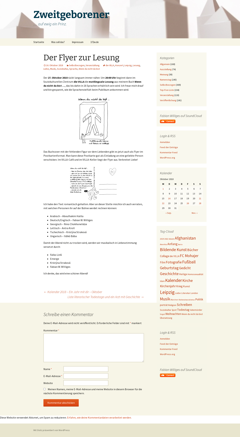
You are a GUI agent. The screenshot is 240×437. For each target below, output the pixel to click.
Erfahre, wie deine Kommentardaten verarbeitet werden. (99, 417)
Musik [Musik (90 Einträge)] (165, 299)
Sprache (73, 68)
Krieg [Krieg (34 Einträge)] (179, 286)
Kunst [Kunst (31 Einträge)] (186, 286)
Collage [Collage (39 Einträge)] (164, 256)
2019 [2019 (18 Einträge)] (162, 239)
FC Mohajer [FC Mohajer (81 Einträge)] (189, 255)
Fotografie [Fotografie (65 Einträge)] (174, 262)
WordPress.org (167, 157)
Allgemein (165, 64)
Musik (53, 68)
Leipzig (128, 65)
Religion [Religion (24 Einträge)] (172, 305)
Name (47, 369)
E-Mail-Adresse (52, 376)
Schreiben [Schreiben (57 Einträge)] (184, 304)
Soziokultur (62, 68)
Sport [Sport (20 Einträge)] (174, 310)
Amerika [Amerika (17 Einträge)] (163, 244)
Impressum (77, 42)
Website (48, 383)
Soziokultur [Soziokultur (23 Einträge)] (165, 309)
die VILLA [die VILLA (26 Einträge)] (174, 256)
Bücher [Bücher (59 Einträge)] (192, 250)
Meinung (164, 74)
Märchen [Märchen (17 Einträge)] (174, 299)
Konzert (119, 65)
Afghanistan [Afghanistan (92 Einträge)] (185, 238)
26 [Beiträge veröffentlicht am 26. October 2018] (188, 203)
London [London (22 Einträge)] (194, 293)
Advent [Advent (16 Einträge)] (171, 239)
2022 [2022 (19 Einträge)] (166, 239)
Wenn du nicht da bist (89, 68)
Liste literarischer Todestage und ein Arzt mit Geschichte (106, 297)
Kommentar (51, 330)
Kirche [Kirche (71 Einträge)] (187, 280)
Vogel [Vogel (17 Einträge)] (162, 314)
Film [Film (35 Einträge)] (162, 262)
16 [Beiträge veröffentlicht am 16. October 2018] (169, 198)
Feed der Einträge (169, 147)
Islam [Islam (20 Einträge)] (162, 281)
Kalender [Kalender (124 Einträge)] (173, 280)
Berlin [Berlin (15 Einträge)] (180, 244)
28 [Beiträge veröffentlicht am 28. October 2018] (200, 203)
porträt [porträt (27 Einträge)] (164, 305)
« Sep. (169, 212)
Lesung (136, 65)
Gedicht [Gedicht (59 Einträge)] (185, 268)
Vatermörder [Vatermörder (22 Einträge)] (196, 310)
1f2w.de (95, 42)
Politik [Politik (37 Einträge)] (199, 299)
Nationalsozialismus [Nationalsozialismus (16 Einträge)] (187, 300)
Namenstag (165, 79)
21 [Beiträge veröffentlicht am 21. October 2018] (200, 198)
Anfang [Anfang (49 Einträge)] (172, 244)
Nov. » (195, 212)
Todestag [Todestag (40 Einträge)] (183, 310)
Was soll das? (58, 42)
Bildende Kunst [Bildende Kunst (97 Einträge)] (173, 249)
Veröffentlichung (168, 100)
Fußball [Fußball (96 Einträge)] (189, 262)
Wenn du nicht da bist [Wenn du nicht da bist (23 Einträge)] (192, 314)
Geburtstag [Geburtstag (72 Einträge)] (169, 267)
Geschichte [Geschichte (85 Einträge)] (169, 273)
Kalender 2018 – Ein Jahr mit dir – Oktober (72, 292)
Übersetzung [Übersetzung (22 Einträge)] (166, 318)
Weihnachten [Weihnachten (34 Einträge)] (173, 314)
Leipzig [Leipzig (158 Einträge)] (167, 292)
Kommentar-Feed (168, 152)
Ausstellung (166, 69)
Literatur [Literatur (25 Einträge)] (185, 293)
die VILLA (110, 65)
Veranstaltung (93, 65)
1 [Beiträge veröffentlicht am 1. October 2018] (163, 188)
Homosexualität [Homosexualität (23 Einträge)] (195, 274)
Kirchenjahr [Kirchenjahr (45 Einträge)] (168, 286)
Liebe (46, 68)
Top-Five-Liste (167, 89)
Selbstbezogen (77, 65)
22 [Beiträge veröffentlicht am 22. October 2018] (163, 203)
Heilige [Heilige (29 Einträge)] (183, 274)
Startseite (38, 42)
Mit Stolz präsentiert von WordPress (51, 430)
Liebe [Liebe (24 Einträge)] (178, 293)
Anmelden (165, 142)
